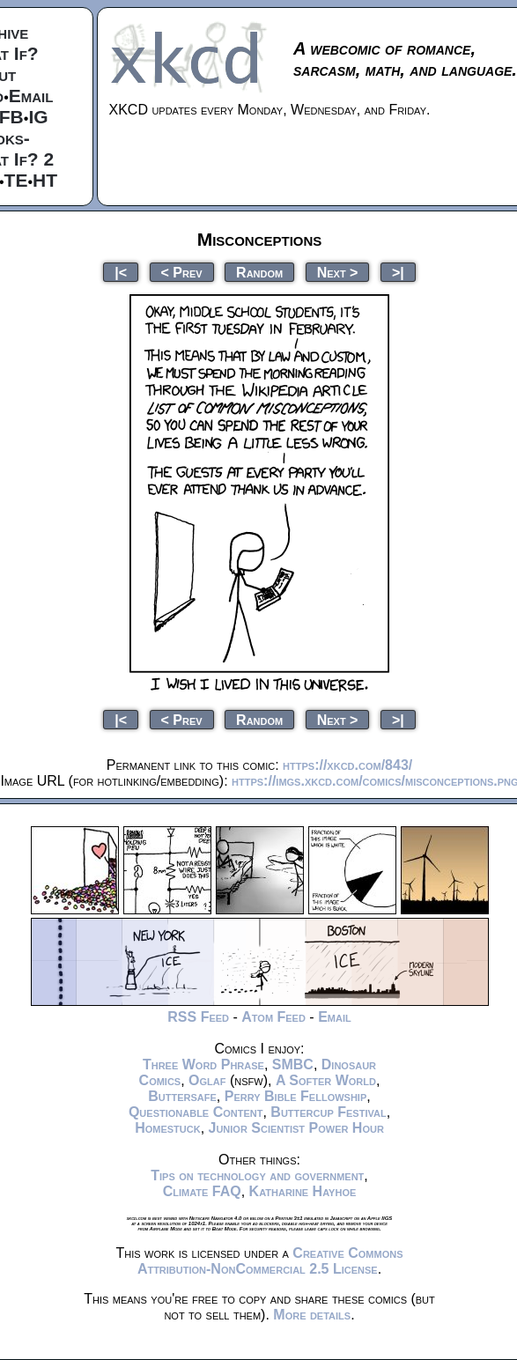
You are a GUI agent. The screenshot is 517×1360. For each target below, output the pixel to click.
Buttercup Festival (328, 1112)
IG (38, 117)
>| (398, 271)
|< (120, 271)
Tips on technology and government (257, 1175)
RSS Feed (198, 1016)
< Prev (182, 271)
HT (45, 180)
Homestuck (168, 1127)
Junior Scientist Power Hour (296, 1127)
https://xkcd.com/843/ (347, 765)
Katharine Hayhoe (303, 1191)
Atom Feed (273, 1016)
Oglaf (206, 1080)
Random (259, 271)
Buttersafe (182, 1096)
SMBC (293, 1064)
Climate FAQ (202, 1191)
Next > (337, 271)
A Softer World (326, 1080)
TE (16, 180)
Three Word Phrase (203, 1064)
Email (31, 95)
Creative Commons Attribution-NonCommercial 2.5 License (270, 1260)
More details (312, 1314)
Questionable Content (196, 1112)
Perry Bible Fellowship (296, 1096)
